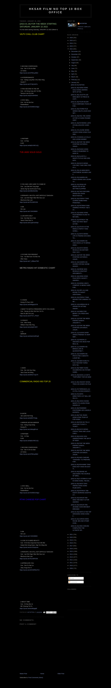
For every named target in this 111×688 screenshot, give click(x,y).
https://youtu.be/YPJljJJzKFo (29, 84)
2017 (71, 546)
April (73, 74)
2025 (71, 40)
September (75, 60)
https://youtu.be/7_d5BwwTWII (29, 261)
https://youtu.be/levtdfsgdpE (28, 608)
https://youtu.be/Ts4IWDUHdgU (29, 107)
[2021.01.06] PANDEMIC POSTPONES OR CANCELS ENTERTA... (81, 410)
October (74, 57)
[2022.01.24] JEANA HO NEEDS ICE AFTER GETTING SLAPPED (78, 186)
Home (42, 673)
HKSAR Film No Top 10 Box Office (55, 10)
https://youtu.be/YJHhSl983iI (29, 211)
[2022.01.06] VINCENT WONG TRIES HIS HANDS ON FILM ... (81, 384)
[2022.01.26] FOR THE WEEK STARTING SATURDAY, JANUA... (80, 144)
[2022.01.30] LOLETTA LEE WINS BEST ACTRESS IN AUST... (80, 97)
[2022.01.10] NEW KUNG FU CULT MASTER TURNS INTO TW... (80, 363)
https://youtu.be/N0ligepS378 (29, 304)
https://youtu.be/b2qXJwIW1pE (29, 336)
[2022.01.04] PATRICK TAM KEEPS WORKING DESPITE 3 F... (81, 493)
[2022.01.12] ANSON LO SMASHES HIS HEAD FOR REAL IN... (80, 342)
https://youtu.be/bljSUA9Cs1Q (29, 145)
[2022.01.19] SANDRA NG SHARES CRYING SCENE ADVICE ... (80, 264)
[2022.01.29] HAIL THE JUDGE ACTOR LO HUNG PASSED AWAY (81, 118)
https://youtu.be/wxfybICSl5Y (29, 327)
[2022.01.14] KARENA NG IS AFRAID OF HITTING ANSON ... (80, 306)
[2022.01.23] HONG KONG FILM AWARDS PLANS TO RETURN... (80, 215)
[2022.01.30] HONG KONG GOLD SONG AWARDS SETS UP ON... (79, 90)
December (74, 51)
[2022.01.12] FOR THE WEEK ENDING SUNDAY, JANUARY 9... (80, 321)
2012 (71, 560)
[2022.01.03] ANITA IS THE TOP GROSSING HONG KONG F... (81, 514)
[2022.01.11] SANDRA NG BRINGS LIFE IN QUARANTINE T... (79, 349)
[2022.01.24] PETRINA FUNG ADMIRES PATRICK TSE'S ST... (80, 208)
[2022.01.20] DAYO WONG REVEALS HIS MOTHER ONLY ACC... (79, 250)
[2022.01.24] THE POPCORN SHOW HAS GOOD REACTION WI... (80, 194)
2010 (71, 565)
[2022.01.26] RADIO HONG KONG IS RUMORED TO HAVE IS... (79, 151)
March (73, 77)
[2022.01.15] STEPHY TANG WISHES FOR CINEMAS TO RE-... (81, 299)
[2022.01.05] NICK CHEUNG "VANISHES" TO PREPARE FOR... (80, 460)
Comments (73, 582)
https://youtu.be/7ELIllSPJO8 (29, 202)
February (74, 79)
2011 (71, 562)
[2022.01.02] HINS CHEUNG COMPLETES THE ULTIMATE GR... (80, 528)
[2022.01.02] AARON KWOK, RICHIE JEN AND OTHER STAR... (80, 521)
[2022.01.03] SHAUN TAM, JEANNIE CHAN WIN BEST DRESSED (80, 507)
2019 (71, 540)
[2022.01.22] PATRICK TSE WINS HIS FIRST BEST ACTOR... (79, 222)
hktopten (83, 23)
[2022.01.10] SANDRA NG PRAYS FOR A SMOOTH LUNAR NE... (79, 356)
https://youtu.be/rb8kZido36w (29, 191)
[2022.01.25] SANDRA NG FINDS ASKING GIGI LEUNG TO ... (81, 179)
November (74, 54)
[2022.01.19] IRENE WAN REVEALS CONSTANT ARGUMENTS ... (79, 271)
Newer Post (23, 673)
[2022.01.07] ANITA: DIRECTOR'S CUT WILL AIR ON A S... (81, 396)
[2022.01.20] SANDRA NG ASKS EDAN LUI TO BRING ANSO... (80, 243)
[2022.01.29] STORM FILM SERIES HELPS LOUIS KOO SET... (81, 111)
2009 (71, 568)
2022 (71, 49)
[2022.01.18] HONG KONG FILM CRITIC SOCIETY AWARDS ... (79, 278)
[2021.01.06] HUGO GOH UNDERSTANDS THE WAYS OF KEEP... (81, 438)
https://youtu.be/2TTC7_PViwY (29, 316)
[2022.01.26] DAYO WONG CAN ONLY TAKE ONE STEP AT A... (81, 165)
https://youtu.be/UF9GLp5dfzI (29, 73)
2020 (71, 537)
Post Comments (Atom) (35, 677)
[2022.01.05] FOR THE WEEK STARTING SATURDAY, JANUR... (80, 452)
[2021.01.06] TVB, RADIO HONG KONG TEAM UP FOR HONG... (79, 417)
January (74, 82)
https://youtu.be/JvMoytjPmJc (29, 429)
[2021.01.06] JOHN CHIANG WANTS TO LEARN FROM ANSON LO (80, 403)
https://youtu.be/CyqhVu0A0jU (29, 222)
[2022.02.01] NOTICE (77, 85)
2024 (71, 43)
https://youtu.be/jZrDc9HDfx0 (29, 95)
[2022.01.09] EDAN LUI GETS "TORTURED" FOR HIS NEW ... (81, 377)
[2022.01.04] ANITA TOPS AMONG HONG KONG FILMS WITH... (79, 486)
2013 (71, 557)
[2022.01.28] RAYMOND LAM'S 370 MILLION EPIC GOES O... (81, 125)
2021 (71, 534)
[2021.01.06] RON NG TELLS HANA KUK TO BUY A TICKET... (80, 424)
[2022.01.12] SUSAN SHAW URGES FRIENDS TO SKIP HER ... (80, 335)
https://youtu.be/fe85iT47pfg (28, 418)
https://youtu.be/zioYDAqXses (29, 547)
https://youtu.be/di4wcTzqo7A (29, 375)
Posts (71, 578)
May (72, 71)
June (73, 68)
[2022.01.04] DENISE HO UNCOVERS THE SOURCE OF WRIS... (80, 474)
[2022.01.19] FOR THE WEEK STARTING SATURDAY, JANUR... (80, 257)
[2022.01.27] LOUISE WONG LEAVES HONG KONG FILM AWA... (81, 132)
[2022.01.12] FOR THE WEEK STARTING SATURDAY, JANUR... (80, 328)
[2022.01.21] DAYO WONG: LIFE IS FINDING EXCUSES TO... (81, 236)
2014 (71, 554)
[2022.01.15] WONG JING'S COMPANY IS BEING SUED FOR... (80, 285)
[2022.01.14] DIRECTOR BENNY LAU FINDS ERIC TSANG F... (80, 313)
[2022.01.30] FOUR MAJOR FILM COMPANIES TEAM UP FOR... (81, 104)
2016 (71, 548)
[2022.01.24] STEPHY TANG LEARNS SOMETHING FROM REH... (80, 201)
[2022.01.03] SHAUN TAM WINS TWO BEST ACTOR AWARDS (80, 500)
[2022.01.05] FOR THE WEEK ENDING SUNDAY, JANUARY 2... (80, 445)
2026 (71, 37)
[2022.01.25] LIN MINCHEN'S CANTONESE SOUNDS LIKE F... (81, 172)
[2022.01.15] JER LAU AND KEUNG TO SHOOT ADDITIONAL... (79, 292)
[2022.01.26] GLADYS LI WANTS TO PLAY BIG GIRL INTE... (80, 158)
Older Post (61, 673)
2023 (71, 46)
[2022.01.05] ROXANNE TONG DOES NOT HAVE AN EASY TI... (81, 467)
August (73, 63)
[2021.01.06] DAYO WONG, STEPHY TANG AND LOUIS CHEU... (80, 431)
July (72, 65)
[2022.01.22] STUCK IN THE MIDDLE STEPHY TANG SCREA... (80, 229)
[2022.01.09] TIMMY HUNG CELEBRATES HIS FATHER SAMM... (80, 370)
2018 (71, 543)
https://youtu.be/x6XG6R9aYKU (30, 570)
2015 (71, 551)
